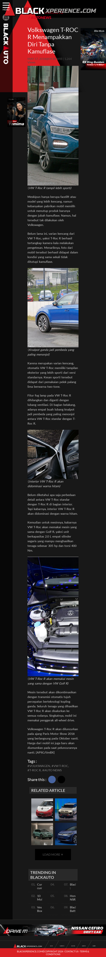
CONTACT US (71, 951)
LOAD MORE (53, 854)
